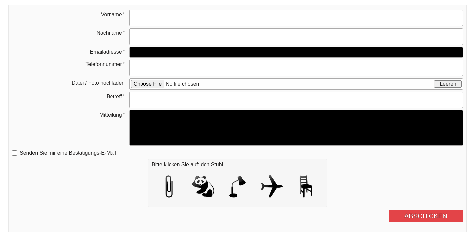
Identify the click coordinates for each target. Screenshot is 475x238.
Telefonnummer (103, 64)
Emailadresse (106, 52)
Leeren (448, 84)
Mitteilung (110, 115)
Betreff (114, 96)
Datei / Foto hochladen (98, 83)
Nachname (109, 33)
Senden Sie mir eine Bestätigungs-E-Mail (68, 153)
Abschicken (431, 215)
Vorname (111, 14)
